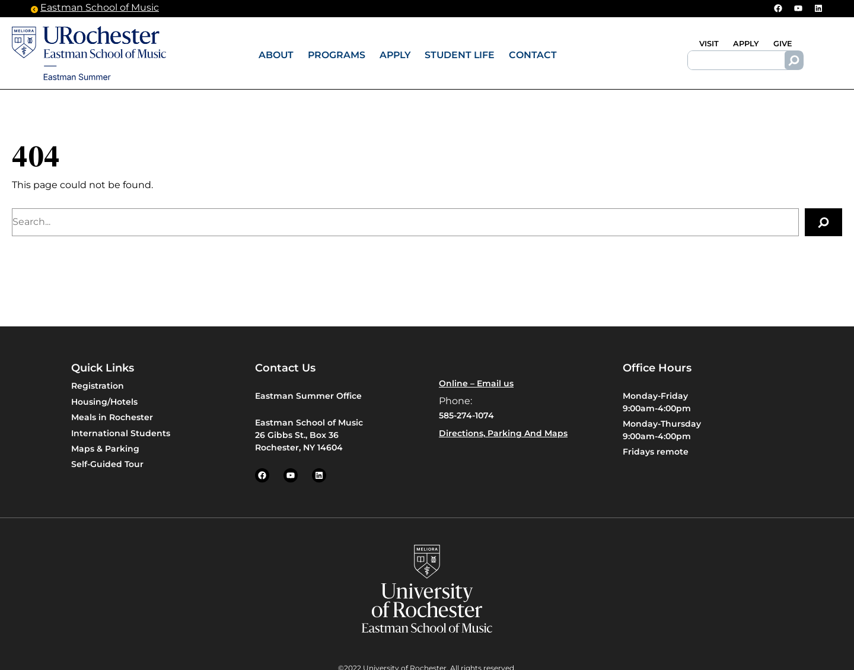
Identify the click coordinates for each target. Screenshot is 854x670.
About (276, 55)
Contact (533, 55)
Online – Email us (476, 383)
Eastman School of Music (99, 8)
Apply (395, 55)
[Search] (794, 60)
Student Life (460, 55)
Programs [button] (336, 55)
